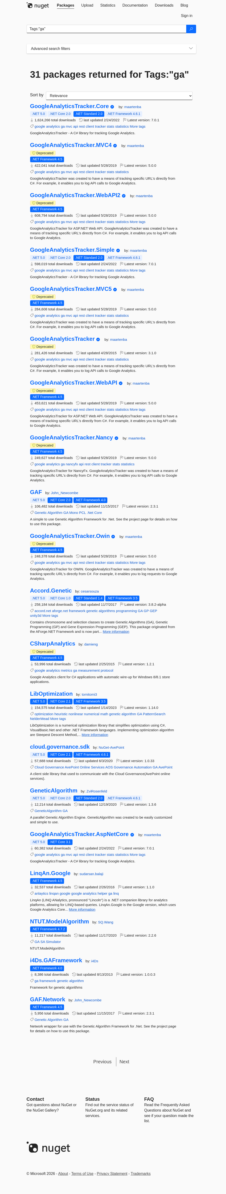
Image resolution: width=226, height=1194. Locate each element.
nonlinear (76, 714)
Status (92, 1099)
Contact (35, 1099)
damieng (91, 644)
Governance (54, 767)
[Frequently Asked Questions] (149, 1099)
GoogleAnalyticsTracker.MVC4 (71, 145)
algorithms (107, 611)
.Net (90, 513)
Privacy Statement (112, 1174)
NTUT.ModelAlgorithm (59, 921)
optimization (44, 714)
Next (124, 1061)
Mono (73, 513)
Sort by (37, 95)
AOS (109, 767)
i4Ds (94, 961)
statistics (122, 126)
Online (85, 767)
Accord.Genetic (51, 590)
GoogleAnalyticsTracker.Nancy (71, 437)
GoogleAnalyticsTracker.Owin (70, 536)
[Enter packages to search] (106, 29)
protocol (107, 670)
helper (102, 893)
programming (126, 611)
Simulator (53, 942)
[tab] (65, 5)
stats (110, 126)
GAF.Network (47, 999)
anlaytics (41, 893)
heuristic (61, 714)
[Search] (191, 29)
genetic (92, 611)
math (104, 714)
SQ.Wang (105, 922)
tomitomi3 (89, 694)
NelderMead (39, 719)
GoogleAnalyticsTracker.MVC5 (71, 289)
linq (116, 893)
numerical (91, 714)
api (75, 126)
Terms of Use (82, 1174)
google (40, 126)
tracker (100, 126)
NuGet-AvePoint (111, 747)
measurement (89, 670)
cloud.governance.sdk (60, 746)
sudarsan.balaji (91, 874)
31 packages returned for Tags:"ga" (109, 74)
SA (42, 942)
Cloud (39, 767)
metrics (66, 670)
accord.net (43, 611)
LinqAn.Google (50, 873)
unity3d (35, 615)
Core (98, 513)
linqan (54, 893)
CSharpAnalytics (52, 643)
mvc (69, 126)
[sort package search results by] (119, 96)
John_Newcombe (64, 493)
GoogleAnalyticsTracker (62, 338)
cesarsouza (90, 591)
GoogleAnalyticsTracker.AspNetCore (79, 834)
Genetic (41, 513)
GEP (153, 611)
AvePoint (72, 767)
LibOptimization (51, 693)
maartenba (132, 107)
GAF (36, 492)
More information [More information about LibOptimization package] (95, 735)
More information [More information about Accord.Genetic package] (116, 631)
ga (63, 126)
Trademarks (141, 1174)
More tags (137, 126)
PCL (82, 513)
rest (82, 126)
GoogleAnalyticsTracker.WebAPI (73, 382)
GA (65, 513)
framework (77, 611)
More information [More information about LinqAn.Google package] (82, 909)
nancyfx (72, 464)
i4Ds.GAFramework (56, 960)
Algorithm (55, 513)
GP (146, 611)
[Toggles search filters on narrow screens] (191, 48)
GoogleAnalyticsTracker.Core (69, 106)
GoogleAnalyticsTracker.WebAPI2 (75, 195)
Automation (143, 767)
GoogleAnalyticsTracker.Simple (72, 249)
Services (98, 767)
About (63, 1174)
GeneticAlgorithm (53, 790)
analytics (53, 126)
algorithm (128, 714)
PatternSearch (154, 714)
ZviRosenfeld (96, 791)
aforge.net (60, 611)
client (90, 126)
